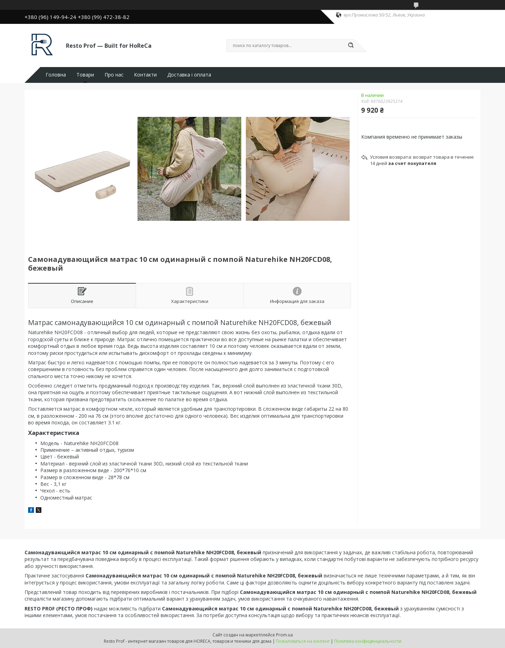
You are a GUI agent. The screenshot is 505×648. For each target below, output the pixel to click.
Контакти (145, 74)
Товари (85, 74)
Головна (56, 74)
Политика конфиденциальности (368, 641)
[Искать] (351, 45)
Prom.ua (284, 635)
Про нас (114, 74)
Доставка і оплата (189, 74)
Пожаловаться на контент (303, 641)
